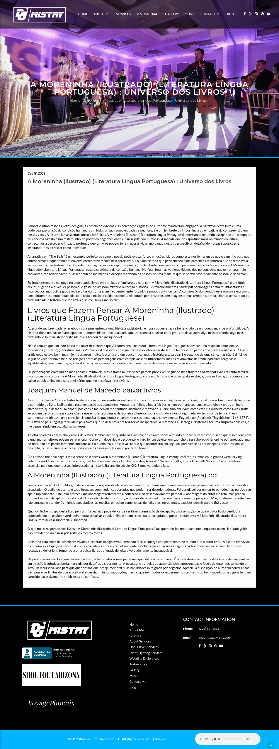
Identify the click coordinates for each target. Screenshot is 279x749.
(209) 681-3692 (209, 628)
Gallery (172, 14)
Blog (231, 14)
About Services (140, 641)
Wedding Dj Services (144, 658)
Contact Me (211, 14)
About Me (102, 14)
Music (190, 14)
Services (123, 14)
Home (83, 14)
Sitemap (161, 739)
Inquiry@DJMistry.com (215, 637)
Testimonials (147, 14)
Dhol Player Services (144, 647)
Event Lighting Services (146, 653)
